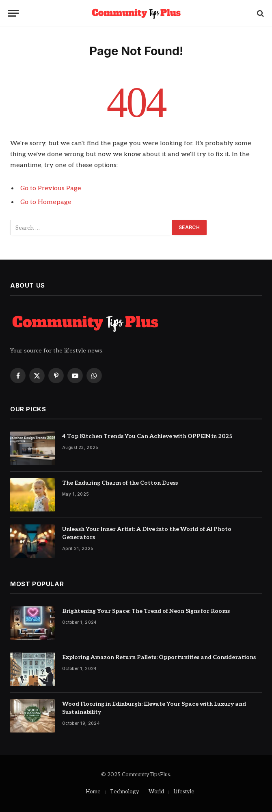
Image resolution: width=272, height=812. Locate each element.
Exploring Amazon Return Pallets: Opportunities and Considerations (159, 657)
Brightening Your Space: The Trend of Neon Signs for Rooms (146, 611)
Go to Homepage (45, 202)
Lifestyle (183, 791)
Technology (124, 791)
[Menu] (13, 13)
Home (93, 791)
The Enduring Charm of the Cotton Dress (120, 482)
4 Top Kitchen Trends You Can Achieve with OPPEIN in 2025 (147, 436)
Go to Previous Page (50, 188)
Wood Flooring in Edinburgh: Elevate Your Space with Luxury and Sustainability (154, 707)
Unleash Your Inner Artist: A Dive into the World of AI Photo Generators (146, 533)
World (156, 791)
